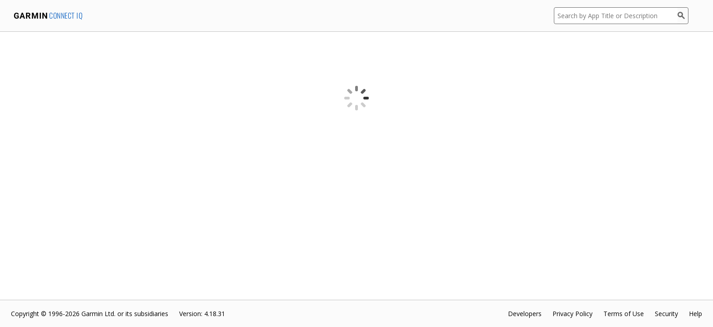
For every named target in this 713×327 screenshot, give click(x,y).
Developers (525, 313)
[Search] (683, 15)
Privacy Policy (572, 313)
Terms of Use (623, 313)
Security (666, 313)
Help (695, 313)
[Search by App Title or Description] (616, 15)
